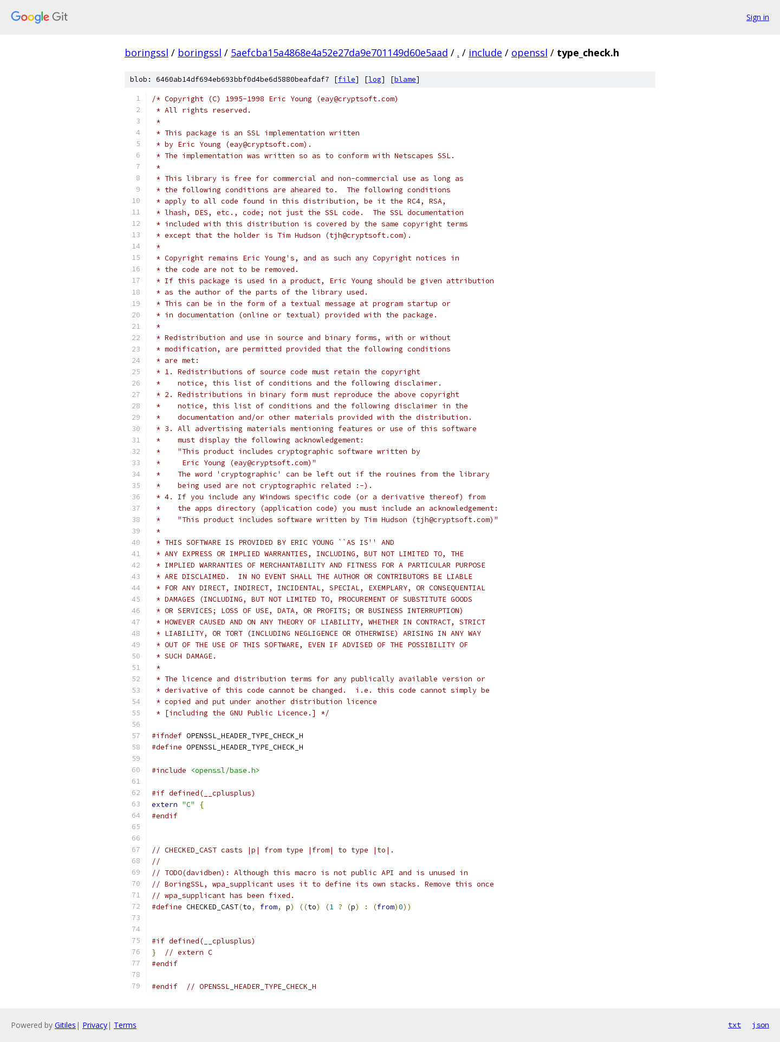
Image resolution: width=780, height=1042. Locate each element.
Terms (125, 1025)
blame (405, 79)
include (485, 52)
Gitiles (65, 1025)
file (346, 79)
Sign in (757, 17)
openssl (529, 52)
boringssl (146, 52)
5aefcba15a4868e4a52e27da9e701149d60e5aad (339, 52)
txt (734, 1025)
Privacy (94, 1025)
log (374, 79)
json (760, 1025)
